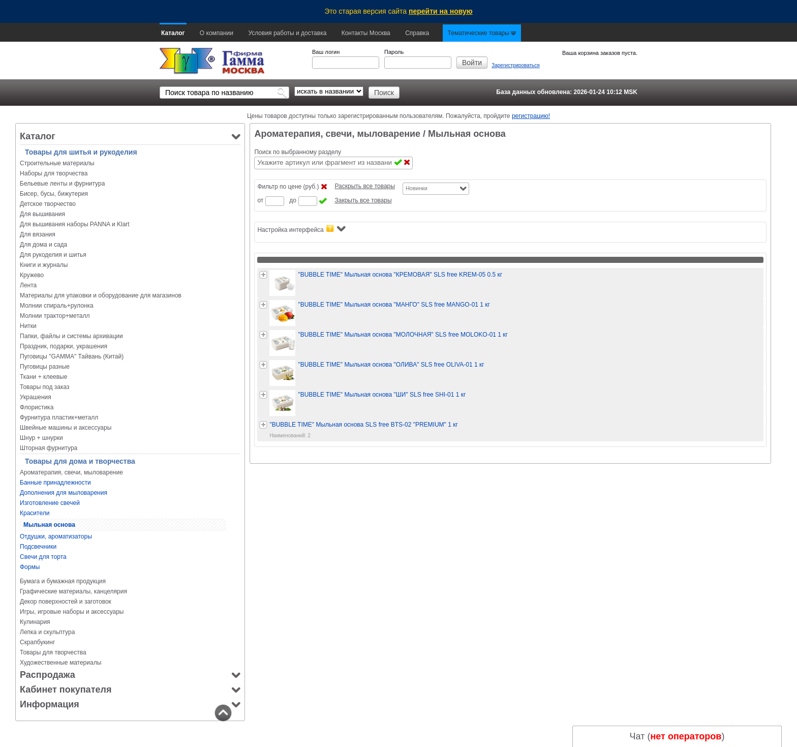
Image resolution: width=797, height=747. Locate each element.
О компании (216, 33)
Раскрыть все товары (364, 186)
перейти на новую (441, 11)
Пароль (394, 52)
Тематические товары (482, 33)
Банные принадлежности (55, 482)
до (292, 200)
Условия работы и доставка (287, 33)
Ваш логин (326, 52)
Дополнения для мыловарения (63, 492)
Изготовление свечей (50, 502)
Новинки (416, 188)
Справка (417, 33)
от (260, 200)
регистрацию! (531, 115)
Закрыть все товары (362, 200)
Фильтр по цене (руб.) (288, 186)
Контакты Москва (366, 33)
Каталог (173, 33)
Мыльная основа (49, 524)
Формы (30, 567)
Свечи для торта (43, 556)
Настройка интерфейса (301, 229)
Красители (34, 513)
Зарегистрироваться (516, 65)
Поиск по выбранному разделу (297, 152)
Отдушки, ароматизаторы (56, 536)
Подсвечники (38, 546)
